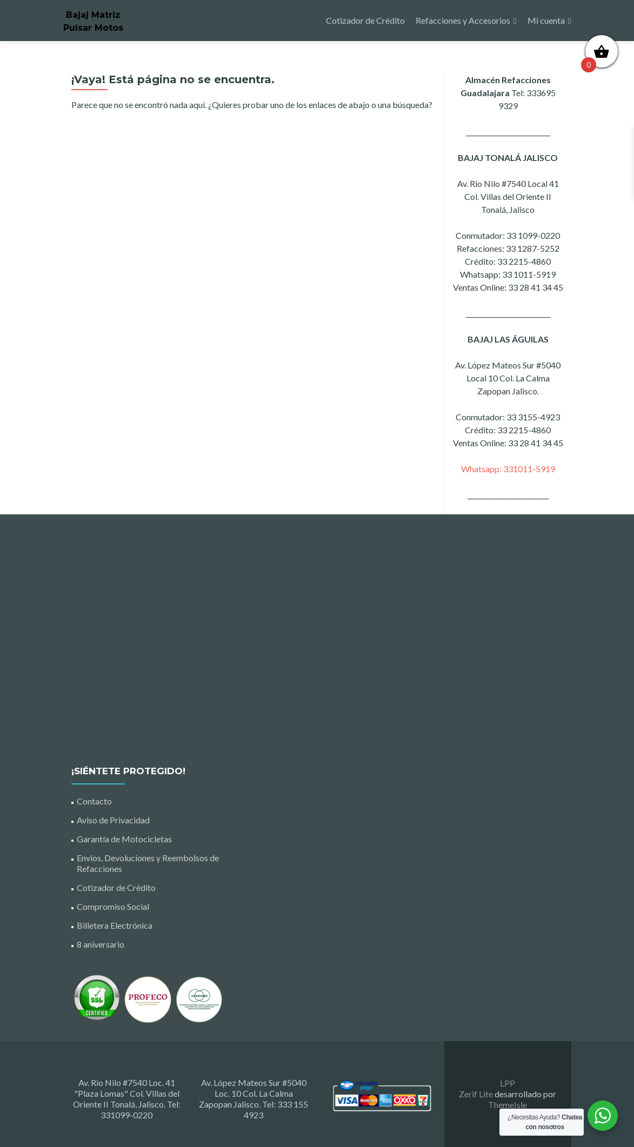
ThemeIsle (507, 1104)
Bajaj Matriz (93, 15)
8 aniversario (100, 944)
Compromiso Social (113, 906)
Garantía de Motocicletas (124, 839)
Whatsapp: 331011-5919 (508, 469)
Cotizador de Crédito (365, 20)
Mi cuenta (546, 20)
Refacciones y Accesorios (463, 20)
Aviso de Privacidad (113, 820)
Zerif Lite (477, 1094)
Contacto (94, 801)
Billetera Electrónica (114, 925)
